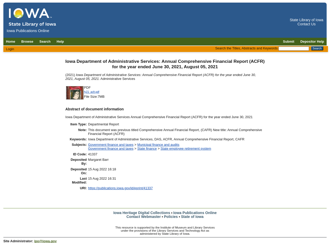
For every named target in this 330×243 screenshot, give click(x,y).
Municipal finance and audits (158, 145)
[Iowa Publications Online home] (32, 17)
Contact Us (306, 24)
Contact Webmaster (144, 217)
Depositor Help (312, 41)
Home (10, 41)
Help (60, 41)
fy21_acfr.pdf (91, 91)
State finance (147, 148)
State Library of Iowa (306, 20)
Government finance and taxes (110, 145)
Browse (27, 41)
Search (44, 41)
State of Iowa (192, 217)
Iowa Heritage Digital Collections (141, 213)
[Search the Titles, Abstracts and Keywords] (293, 49)
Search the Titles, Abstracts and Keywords (246, 48)
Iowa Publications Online (195, 213)
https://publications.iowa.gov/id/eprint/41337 (120, 188)
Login (10, 49)
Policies (171, 217)
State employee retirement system (185, 148)
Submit (288, 41)
